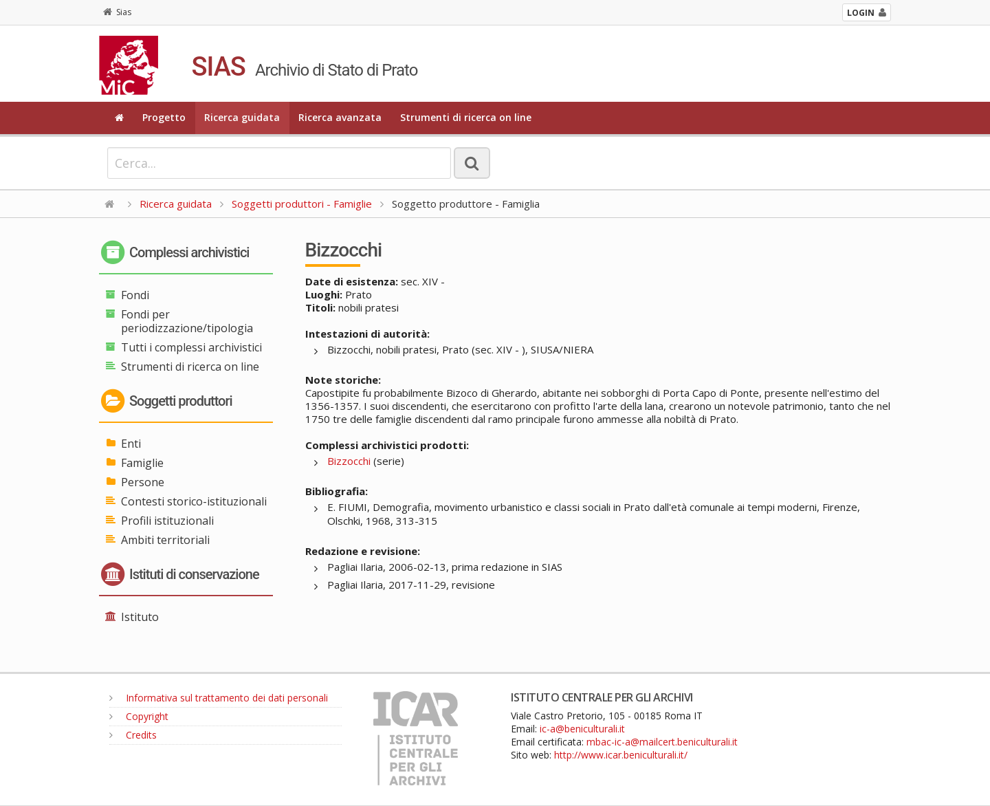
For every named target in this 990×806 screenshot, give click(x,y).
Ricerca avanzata (340, 117)
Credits (133, 734)
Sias (117, 12)
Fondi (135, 295)
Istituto (140, 616)
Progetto (164, 117)
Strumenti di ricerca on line (465, 117)
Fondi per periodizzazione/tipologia (187, 321)
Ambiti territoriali (165, 539)
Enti (131, 443)
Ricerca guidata (242, 117)
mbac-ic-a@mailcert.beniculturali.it (662, 741)
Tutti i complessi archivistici (191, 347)
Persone (142, 482)
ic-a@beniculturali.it (582, 728)
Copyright (138, 716)
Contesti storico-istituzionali (194, 501)
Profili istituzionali (167, 520)
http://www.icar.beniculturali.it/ (621, 754)
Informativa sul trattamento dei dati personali (218, 697)
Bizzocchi (349, 461)
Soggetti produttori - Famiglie (302, 203)
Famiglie (142, 462)
